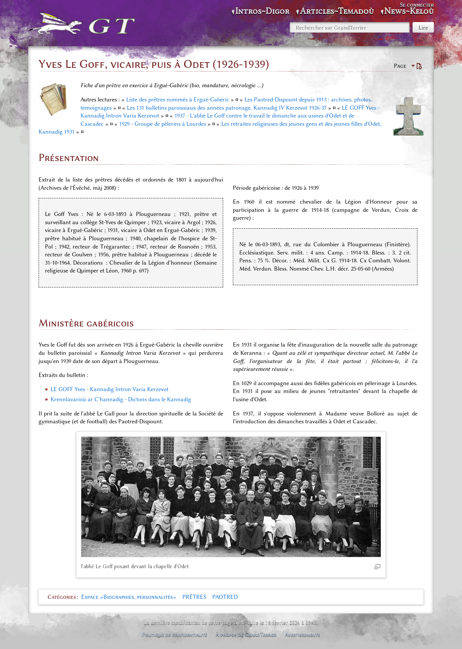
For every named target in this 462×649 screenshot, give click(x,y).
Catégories (62, 597)
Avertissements (302, 634)
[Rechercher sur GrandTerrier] (350, 27)
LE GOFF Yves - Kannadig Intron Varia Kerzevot (109, 389)
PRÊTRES (194, 597)
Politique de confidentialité (174, 634)
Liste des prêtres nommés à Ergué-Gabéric (177, 99)
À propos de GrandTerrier (246, 634)
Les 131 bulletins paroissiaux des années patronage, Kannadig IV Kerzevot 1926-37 (226, 107)
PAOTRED (225, 597)
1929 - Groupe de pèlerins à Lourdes (162, 124)
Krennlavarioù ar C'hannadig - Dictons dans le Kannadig (121, 399)
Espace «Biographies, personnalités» (128, 597)
